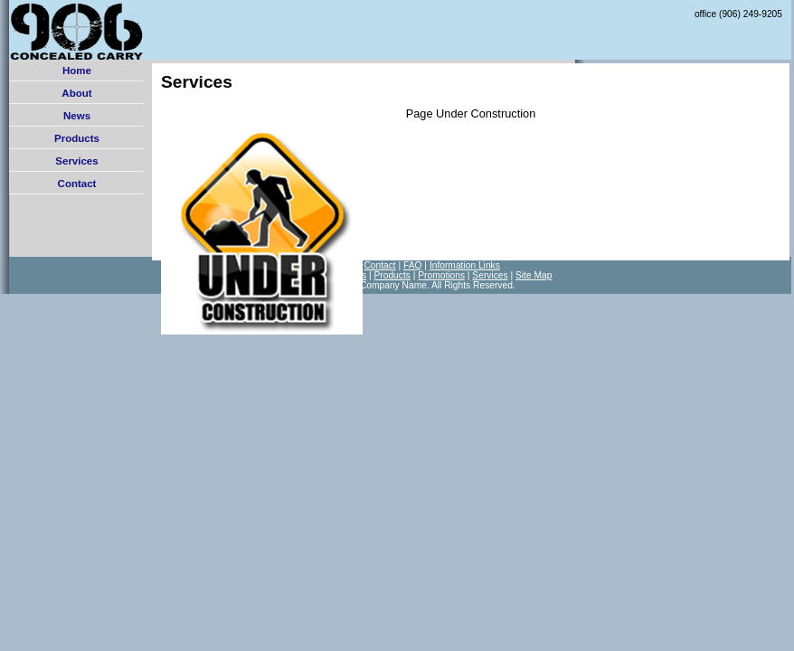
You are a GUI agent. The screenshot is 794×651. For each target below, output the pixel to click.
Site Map (533, 275)
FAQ (412, 265)
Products (76, 138)
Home (76, 70)
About (76, 93)
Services (76, 161)
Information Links (465, 265)
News (76, 115)
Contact (77, 183)
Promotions (441, 275)
